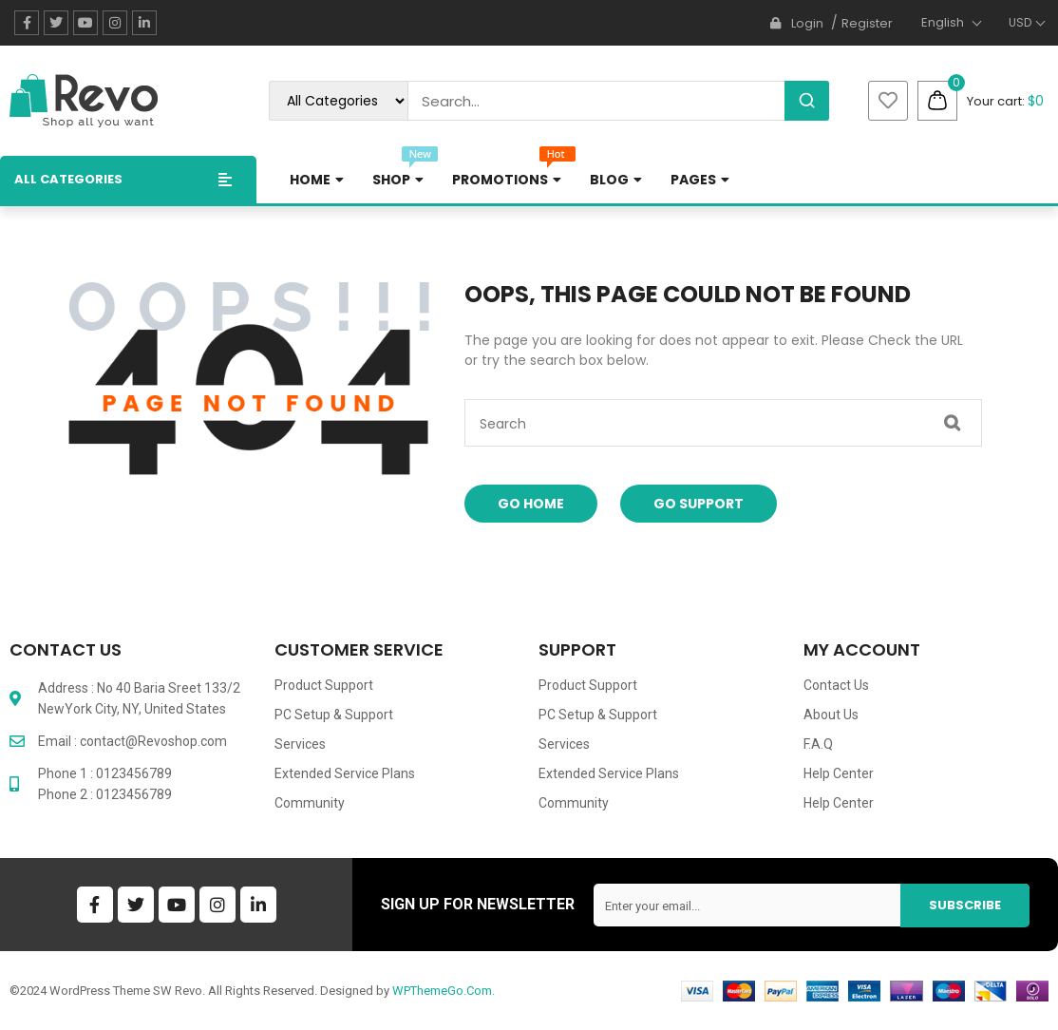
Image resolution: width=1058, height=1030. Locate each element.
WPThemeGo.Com (442, 990)
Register (867, 23)
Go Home (531, 503)
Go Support (698, 503)
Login (807, 23)
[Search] (806, 101)
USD (1020, 22)
